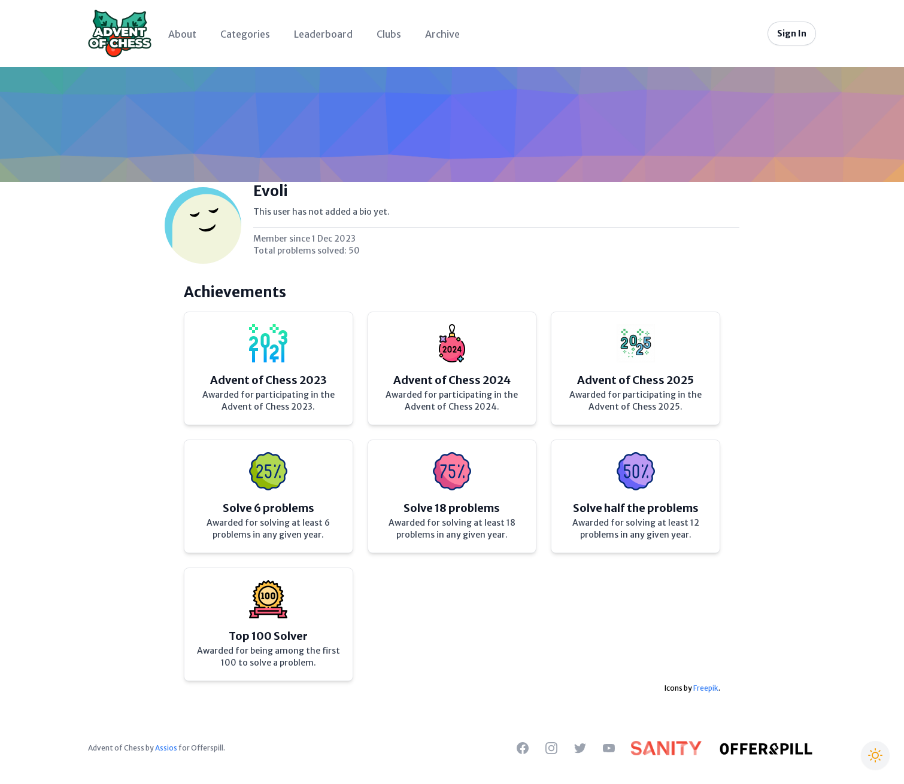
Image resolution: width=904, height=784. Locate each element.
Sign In (791, 33)
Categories (245, 34)
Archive (442, 34)
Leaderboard (323, 34)
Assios (166, 747)
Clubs (389, 34)
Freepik (705, 688)
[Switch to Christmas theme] (875, 755)
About (182, 34)
